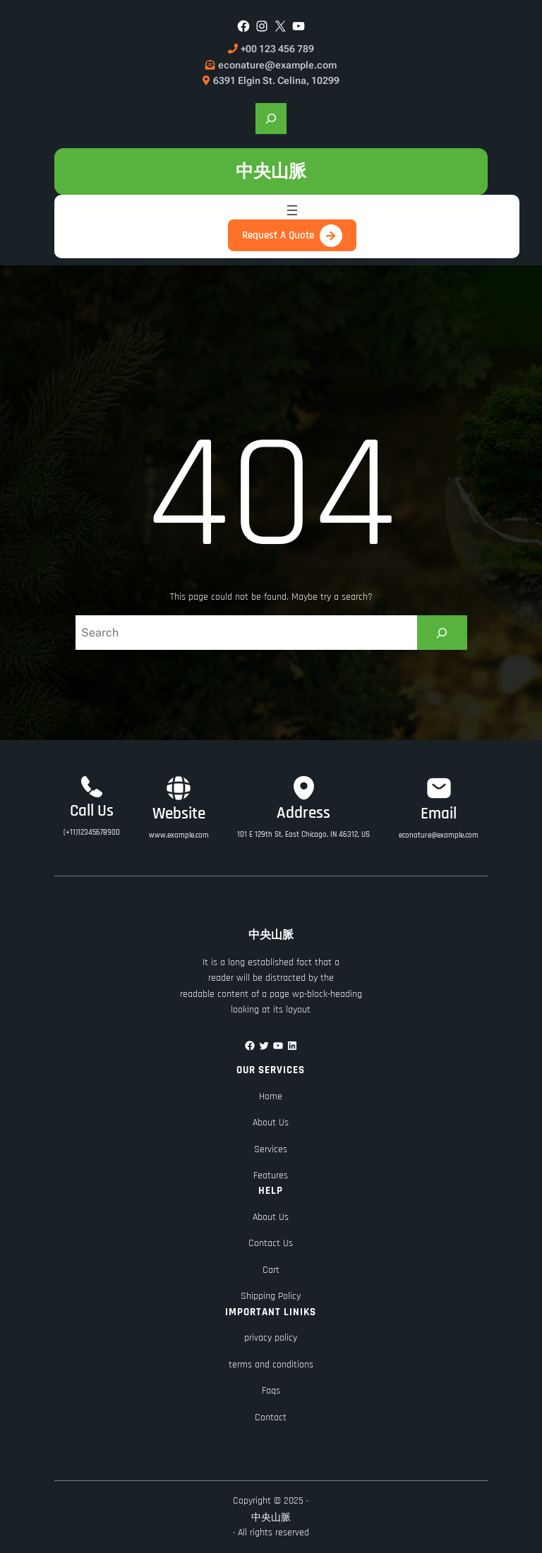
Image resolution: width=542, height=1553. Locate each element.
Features (270, 1175)
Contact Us (270, 1243)
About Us (271, 1122)
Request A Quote (278, 235)
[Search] (442, 632)
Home (270, 1096)
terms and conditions (271, 1364)
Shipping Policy (271, 1296)
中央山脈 (271, 171)
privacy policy (270, 1337)
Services (270, 1149)
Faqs (271, 1390)
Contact (271, 1417)
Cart (271, 1270)
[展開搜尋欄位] (271, 118)
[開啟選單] (292, 210)
